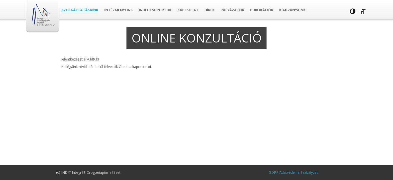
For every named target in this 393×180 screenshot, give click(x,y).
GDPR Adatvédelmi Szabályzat (293, 172)
